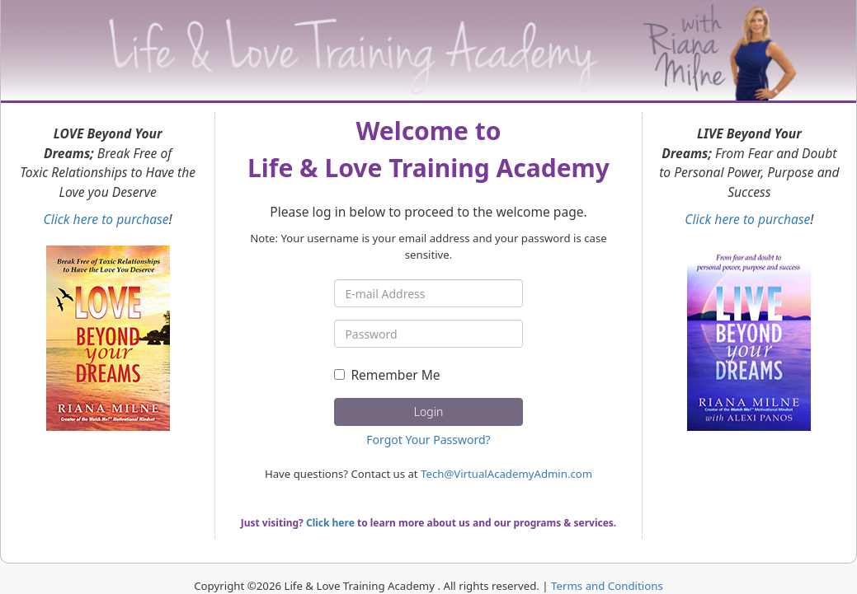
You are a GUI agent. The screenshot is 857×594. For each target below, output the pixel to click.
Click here (330, 523)
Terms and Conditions (607, 585)
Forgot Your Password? (428, 439)
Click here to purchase (106, 219)
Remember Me (387, 375)
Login (428, 411)
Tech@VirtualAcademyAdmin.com (506, 473)
